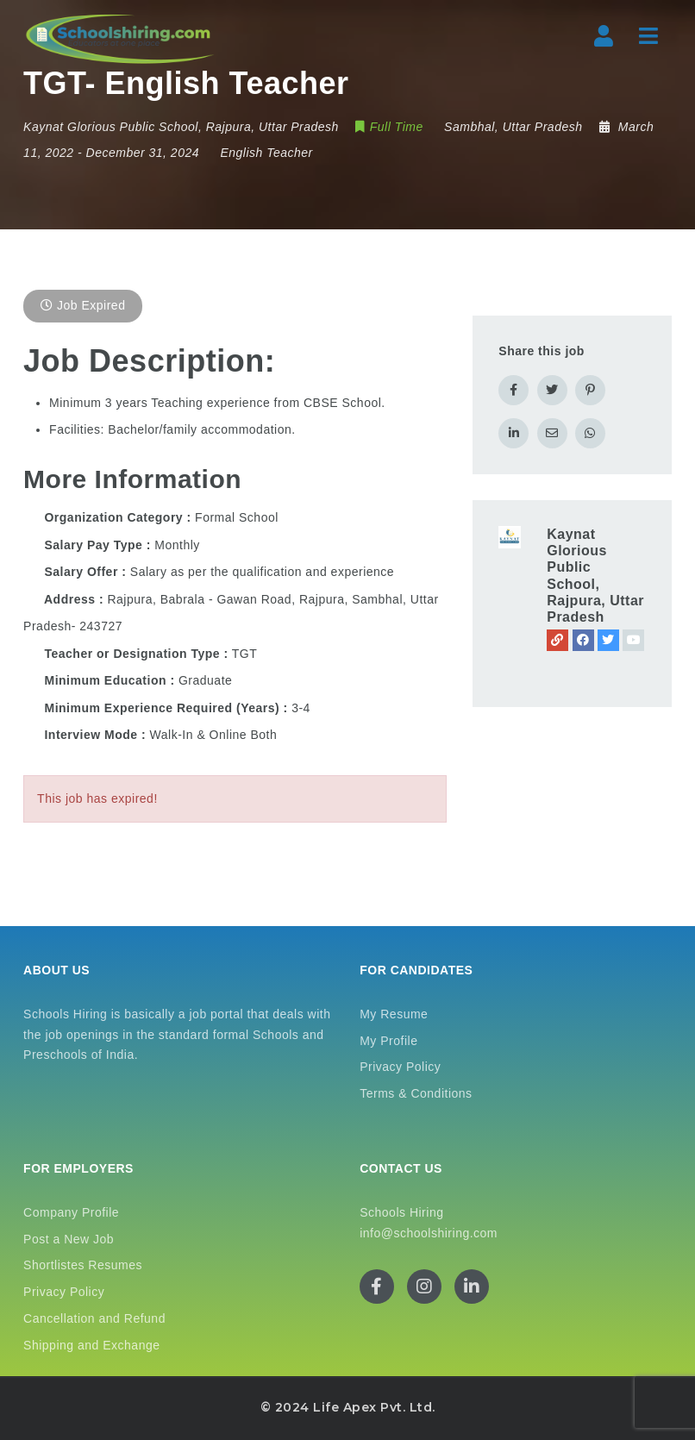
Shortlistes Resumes (82, 1265)
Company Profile (71, 1212)
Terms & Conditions (416, 1093)
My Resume (394, 1014)
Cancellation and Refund (94, 1318)
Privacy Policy (400, 1067)
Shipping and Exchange (91, 1345)
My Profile (388, 1041)
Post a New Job (68, 1239)
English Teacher (266, 153)
